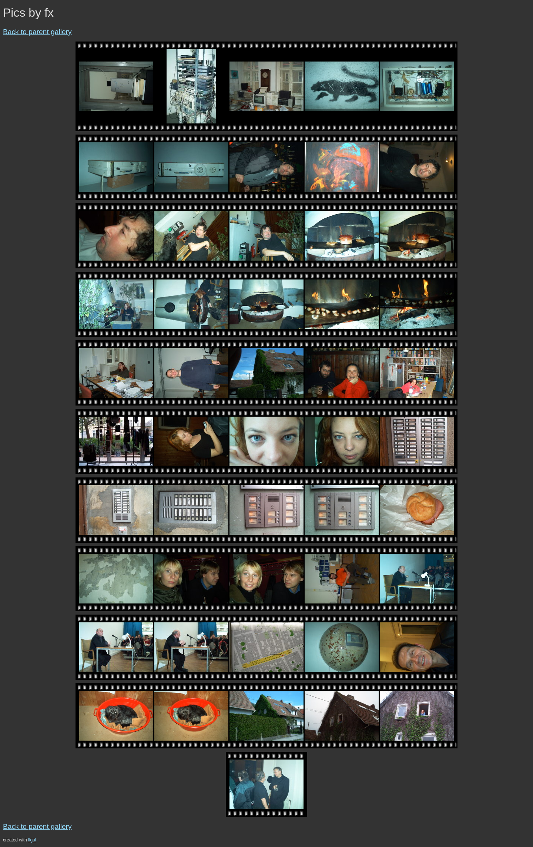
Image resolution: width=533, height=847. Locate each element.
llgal (32, 840)
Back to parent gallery (37, 32)
